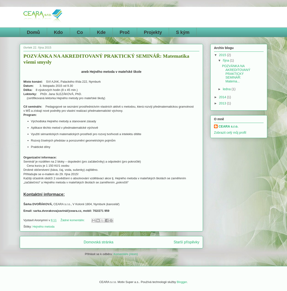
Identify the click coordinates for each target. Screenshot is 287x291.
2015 (223, 55)
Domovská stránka (98, 242)
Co (80, 32)
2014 (223, 97)
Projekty (153, 32)
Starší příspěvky (186, 242)
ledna (227, 89)
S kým (182, 32)
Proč (125, 32)
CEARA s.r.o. (228, 126)
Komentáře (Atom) (125, 254)
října (226, 60)
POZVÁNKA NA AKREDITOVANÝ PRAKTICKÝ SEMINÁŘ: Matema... (236, 73)
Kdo (58, 32)
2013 (223, 103)
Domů (33, 32)
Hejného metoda (43, 226)
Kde (101, 32)
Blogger (182, 282)
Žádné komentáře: (72, 220)
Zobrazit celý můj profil (230, 132)
